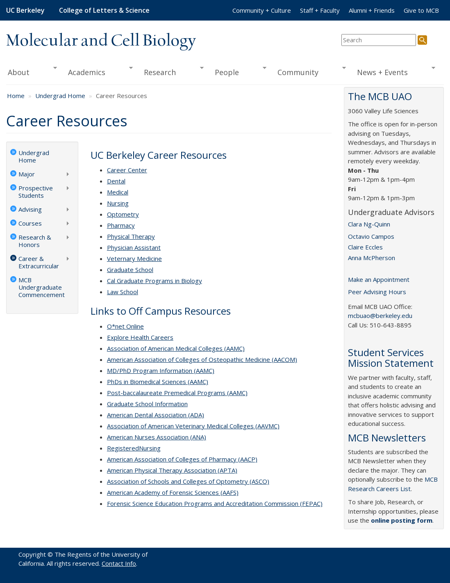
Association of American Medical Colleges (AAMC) (176, 348)
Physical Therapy (131, 236)
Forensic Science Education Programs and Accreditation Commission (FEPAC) (215, 503)
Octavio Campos (371, 236)
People (237, 71)
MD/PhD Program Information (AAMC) (160, 370)
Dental (116, 181)
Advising (40, 210)
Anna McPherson (371, 258)
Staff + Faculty (320, 10)
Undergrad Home (60, 95)
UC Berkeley (25, 10)
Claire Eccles (365, 247)
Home (16, 95)
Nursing (118, 203)
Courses (40, 224)
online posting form (401, 520)
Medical (117, 192)
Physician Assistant (134, 247)
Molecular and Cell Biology (101, 41)
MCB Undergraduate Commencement (41, 287)
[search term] (378, 40)
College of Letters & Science (104, 10)
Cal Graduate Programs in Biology (154, 281)
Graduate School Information (147, 404)
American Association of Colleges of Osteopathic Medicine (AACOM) (202, 359)
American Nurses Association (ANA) (156, 437)
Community (309, 71)
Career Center (127, 170)
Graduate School (130, 269)
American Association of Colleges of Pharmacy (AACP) (182, 459)
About (31, 71)
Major (40, 175)
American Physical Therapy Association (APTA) (172, 470)
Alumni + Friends (372, 10)
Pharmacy (121, 225)
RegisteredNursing (134, 448)
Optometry (123, 214)
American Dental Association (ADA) (155, 415)
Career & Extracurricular (40, 262)
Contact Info (119, 563)
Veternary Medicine (134, 258)
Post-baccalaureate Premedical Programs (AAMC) (177, 393)
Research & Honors (40, 241)
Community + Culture (261, 10)
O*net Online (125, 326)
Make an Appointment (378, 279)
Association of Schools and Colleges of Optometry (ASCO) (188, 481)
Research (171, 71)
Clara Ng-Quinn (369, 224)
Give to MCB (421, 10)
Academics (98, 71)
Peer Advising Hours (377, 292)
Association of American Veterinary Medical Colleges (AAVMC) (193, 426)
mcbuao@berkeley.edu (380, 315)
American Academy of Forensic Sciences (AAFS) (173, 492)
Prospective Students (40, 191)
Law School (122, 292)
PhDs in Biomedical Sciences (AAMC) (157, 381)
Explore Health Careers (140, 337)
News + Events (393, 71)
